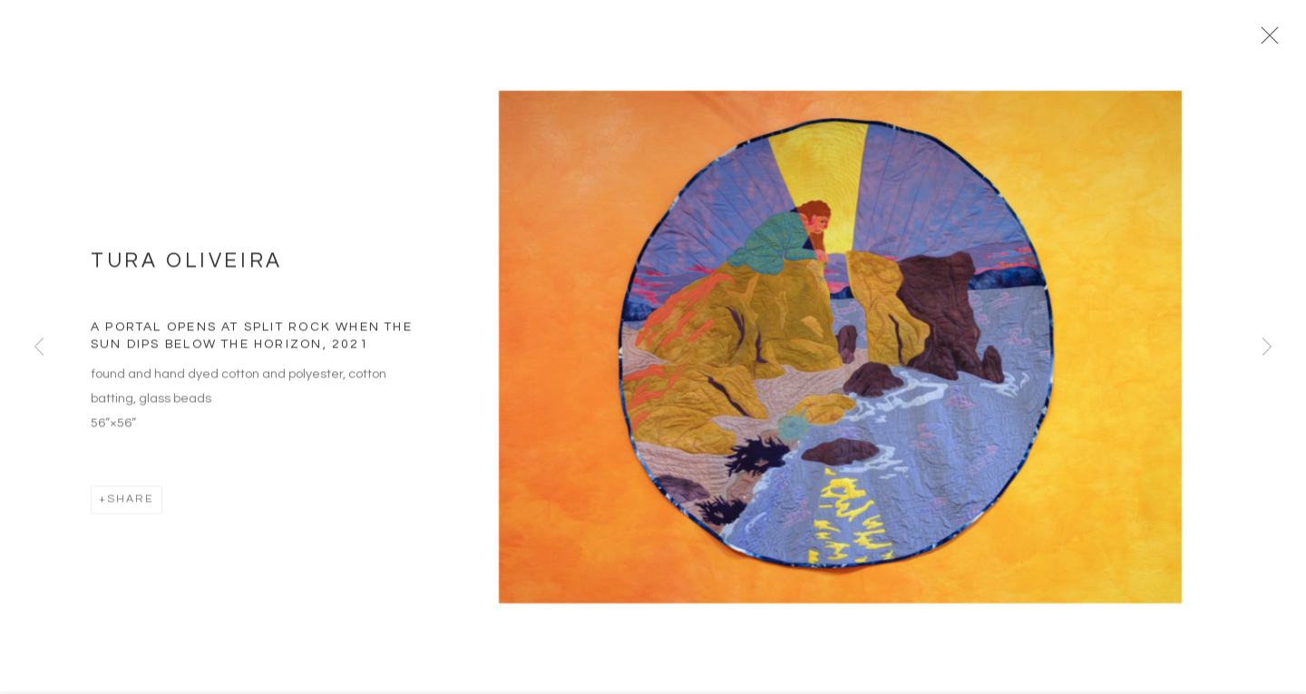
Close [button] (1275, 40)
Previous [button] (39, 347)
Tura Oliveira (187, 268)
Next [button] (1267, 347)
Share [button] (130, 506)
